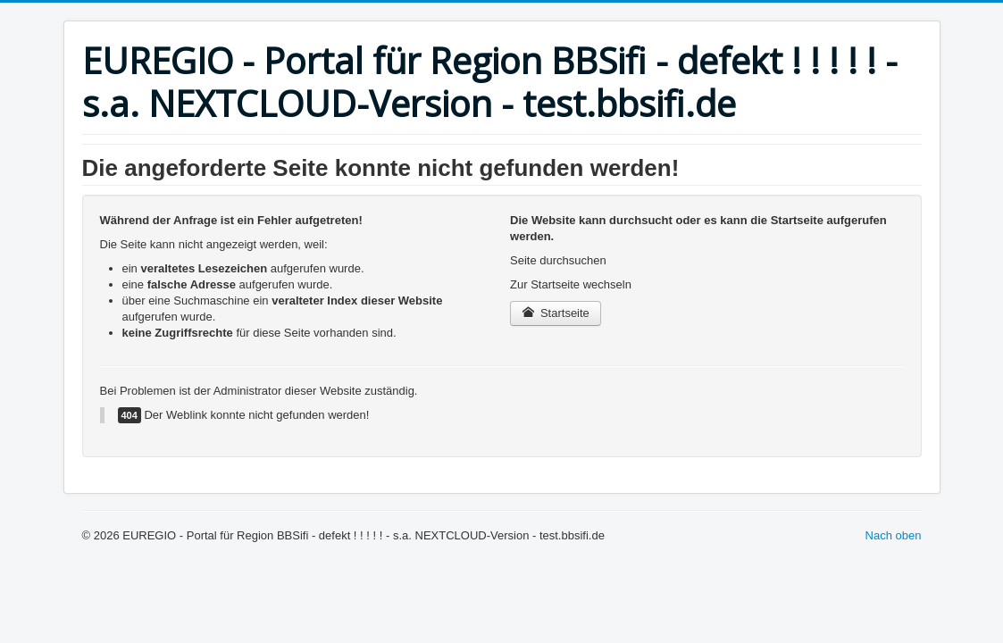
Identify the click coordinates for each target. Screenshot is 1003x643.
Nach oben (893, 535)
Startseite (555, 313)
